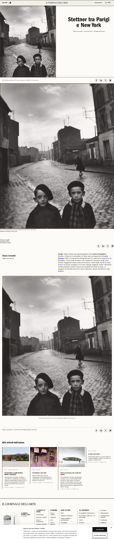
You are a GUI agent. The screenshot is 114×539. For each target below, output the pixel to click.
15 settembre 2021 (48, 486)
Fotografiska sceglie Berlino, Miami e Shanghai (15, 476)
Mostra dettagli (94, 535)
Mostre (38, 469)
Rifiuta (95, 527)
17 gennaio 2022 (19, 492)
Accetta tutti (95, 515)
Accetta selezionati (95, 521)
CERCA (109, 2)
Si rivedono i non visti (41, 475)
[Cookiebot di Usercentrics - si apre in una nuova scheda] (11, 535)
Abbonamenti (98, 2)
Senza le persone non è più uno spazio (71, 475)
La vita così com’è (98, 454)
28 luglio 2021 (75, 491)
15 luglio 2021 (102, 463)
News (5, 469)
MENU (5, 2)
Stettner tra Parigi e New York (88, 22)
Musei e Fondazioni (13, 469)
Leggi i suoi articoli (8, 258)
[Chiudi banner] (111, 513)
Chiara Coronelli (9, 492)
